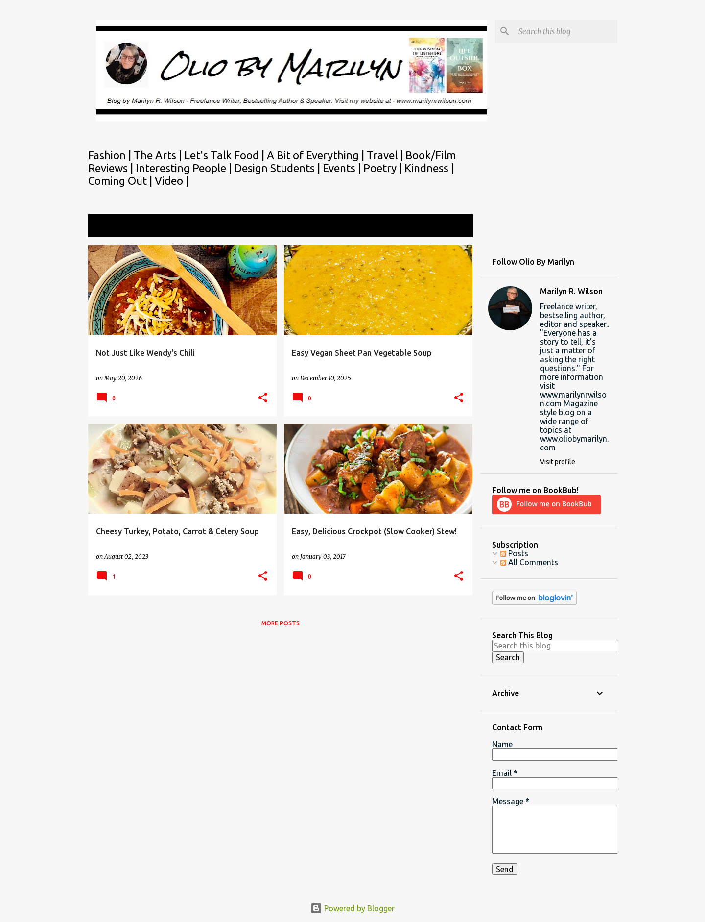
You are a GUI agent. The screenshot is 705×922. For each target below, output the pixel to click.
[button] (263, 398)
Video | (171, 180)
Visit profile (557, 462)
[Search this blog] (566, 31)
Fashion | (111, 155)
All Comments (529, 562)
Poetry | (383, 168)
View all (452, 227)
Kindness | (429, 168)
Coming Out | (121, 180)
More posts (280, 623)
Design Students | (278, 168)
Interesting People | (185, 168)
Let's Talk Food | (225, 155)
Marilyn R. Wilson (571, 291)
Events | (343, 168)
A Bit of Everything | (317, 155)
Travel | (386, 155)
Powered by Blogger (352, 908)
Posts (514, 553)
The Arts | (159, 155)
